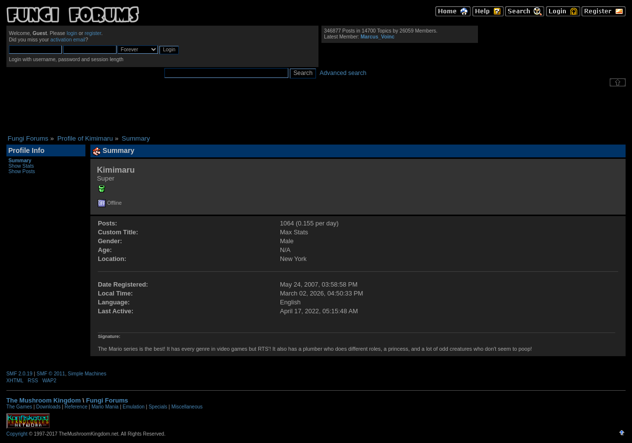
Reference (76, 406)
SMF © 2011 (51, 373)
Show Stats (21, 166)
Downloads (48, 406)
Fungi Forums (107, 400)
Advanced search (342, 73)
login (72, 33)
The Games (19, 406)
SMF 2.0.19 (19, 373)
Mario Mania (104, 406)
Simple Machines (87, 373)
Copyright (17, 434)
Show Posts (21, 171)
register (92, 33)
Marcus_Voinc (377, 36)
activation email (67, 39)
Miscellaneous (186, 406)
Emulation (133, 406)
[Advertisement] (316, 110)
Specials (158, 406)
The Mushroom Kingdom (43, 400)
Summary (20, 160)
